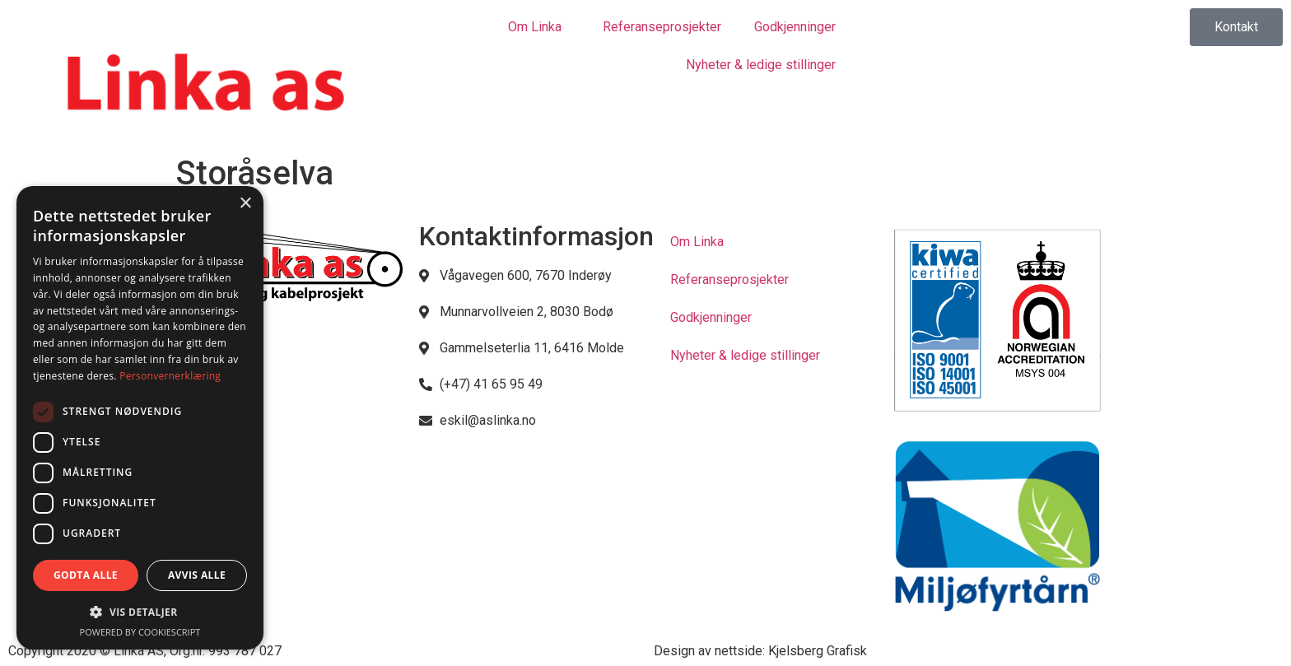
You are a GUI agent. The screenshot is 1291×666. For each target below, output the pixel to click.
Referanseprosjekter (662, 27)
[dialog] (139, 418)
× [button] (245, 204)
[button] (140, 612)
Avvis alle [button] (197, 575)
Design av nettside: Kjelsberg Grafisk (760, 651)
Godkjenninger (795, 27)
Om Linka (539, 27)
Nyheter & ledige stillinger (761, 64)
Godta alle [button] (86, 575)
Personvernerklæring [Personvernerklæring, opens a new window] (170, 376)
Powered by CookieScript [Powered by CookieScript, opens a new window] (140, 632)
